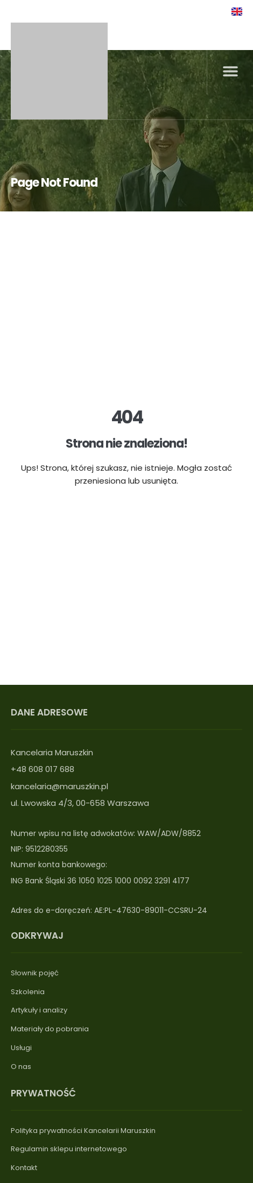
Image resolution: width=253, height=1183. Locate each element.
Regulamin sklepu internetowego (69, 1149)
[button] (230, 71)
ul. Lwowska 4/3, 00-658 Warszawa (80, 803)
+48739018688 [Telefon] (45, 10)
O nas (21, 1066)
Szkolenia (28, 992)
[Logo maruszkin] (59, 71)
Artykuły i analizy (39, 1010)
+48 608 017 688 (42, 769)
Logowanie (164, 10)
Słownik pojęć (35, 973)
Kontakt (24, 1168)
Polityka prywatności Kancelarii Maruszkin (83, 1130)
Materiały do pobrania (50, 1029)
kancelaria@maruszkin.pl (59, 786)
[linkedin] (198, 10)
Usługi (21, 1048)
